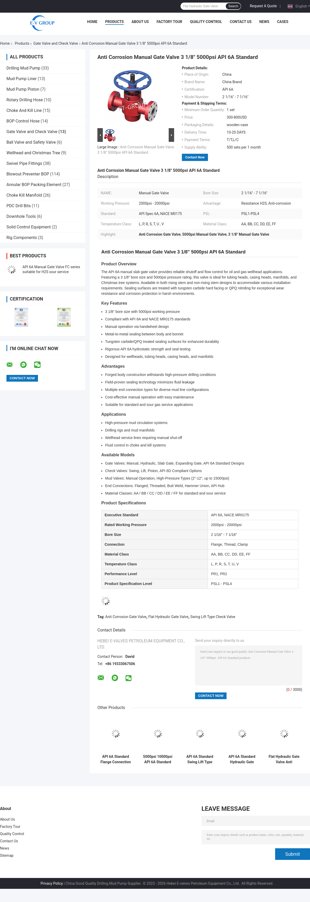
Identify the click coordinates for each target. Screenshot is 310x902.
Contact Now (195, 157)
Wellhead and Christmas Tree (33, 152)
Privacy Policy (52, 883)
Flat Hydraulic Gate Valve (168, 617)
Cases (282, 22)
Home (92, 22)
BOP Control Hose (23, 121)
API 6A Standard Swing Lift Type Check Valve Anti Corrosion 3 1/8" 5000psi (199, 759)
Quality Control (206, 22)
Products (114, 22)
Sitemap (6, 855)
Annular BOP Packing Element (33, 184)
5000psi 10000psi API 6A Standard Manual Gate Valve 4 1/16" (158, 759)
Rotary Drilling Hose (24, 99)
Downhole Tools (21, 216)
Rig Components (21, 237)
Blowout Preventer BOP (27, 174)
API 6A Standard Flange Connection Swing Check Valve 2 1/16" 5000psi (115, 759)
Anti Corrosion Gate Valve (125, 617)
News (264, 22)
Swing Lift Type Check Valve (212, 617)
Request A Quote (263, 6)
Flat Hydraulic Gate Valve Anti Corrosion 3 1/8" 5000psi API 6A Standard (284, 759)
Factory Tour (169, 22)
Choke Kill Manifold (24, 195)
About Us (140, 22)
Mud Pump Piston (22, 89)
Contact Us (240, 22)
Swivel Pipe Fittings (24, 163)
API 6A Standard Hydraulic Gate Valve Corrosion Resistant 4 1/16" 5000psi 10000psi (242, 759)
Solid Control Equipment (28, 227)
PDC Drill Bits (18, 205)
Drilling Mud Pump (23, 68)
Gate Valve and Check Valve (55, 43)
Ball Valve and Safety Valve (31, 142)
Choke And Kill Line (24, 110)
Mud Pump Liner (21, 78)
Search (233, 6)
